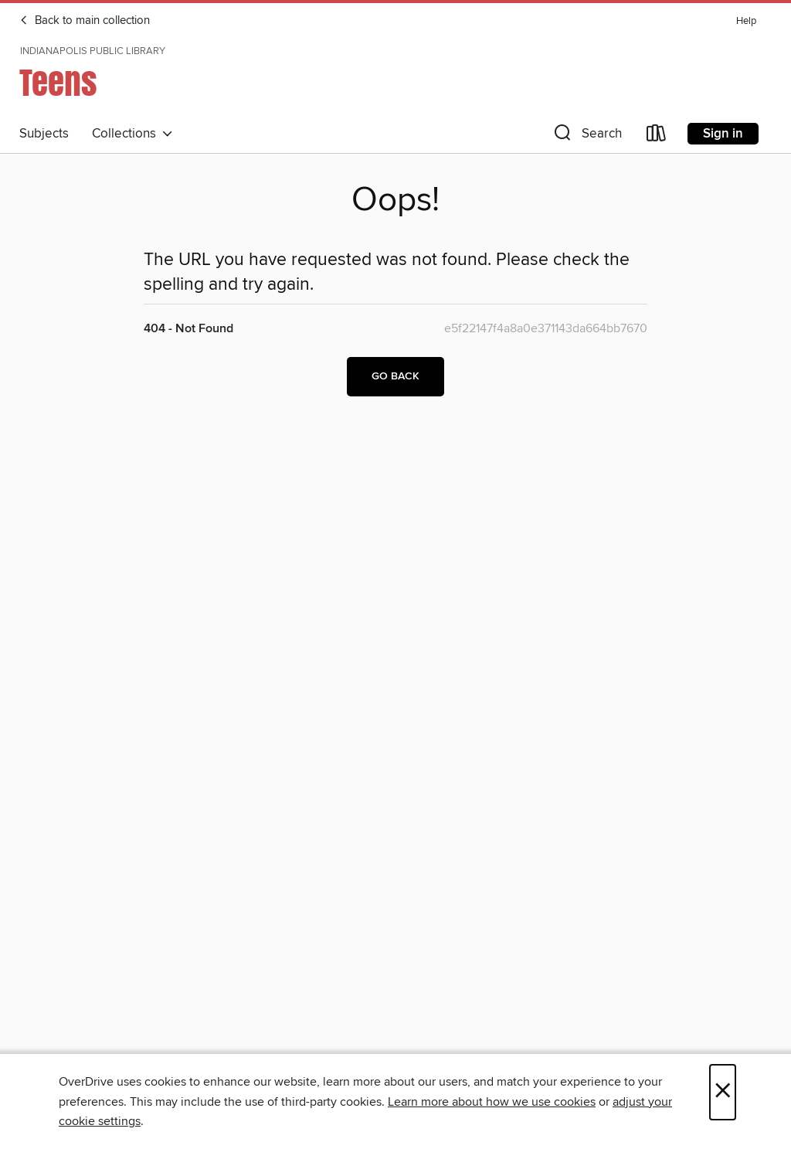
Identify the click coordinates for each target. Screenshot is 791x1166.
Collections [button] (132, 133)
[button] (586, 136)
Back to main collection (84, 21)
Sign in (723, 133)
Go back (395, 376)
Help (746, 21)
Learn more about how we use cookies (492, 1102)
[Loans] (656, 136)
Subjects (44, 133)
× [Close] (722, 1092)
